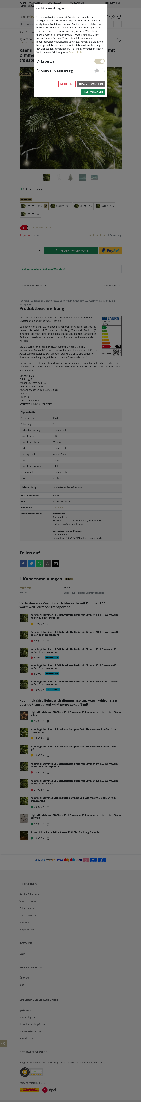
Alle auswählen (93, 91)
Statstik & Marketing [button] (54, 70)
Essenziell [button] (46, 61)
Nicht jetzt (67, 84)
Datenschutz (75, 52)
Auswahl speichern (91, 84)
